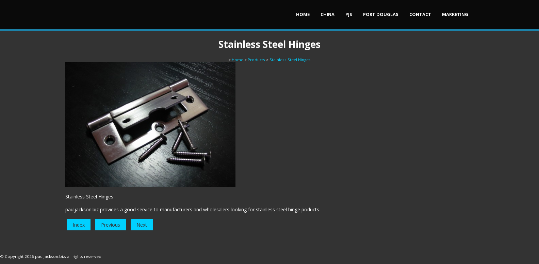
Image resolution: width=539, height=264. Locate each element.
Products (256, 59)
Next (141, 225)
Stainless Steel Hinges (290, 59)
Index (79, 225)
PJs (348, 14)
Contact (420, 14)
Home (303, 14)
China (327, 14)
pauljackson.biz (50, 256)
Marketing (455, 14)
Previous (110, 225)
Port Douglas (380, 14)
